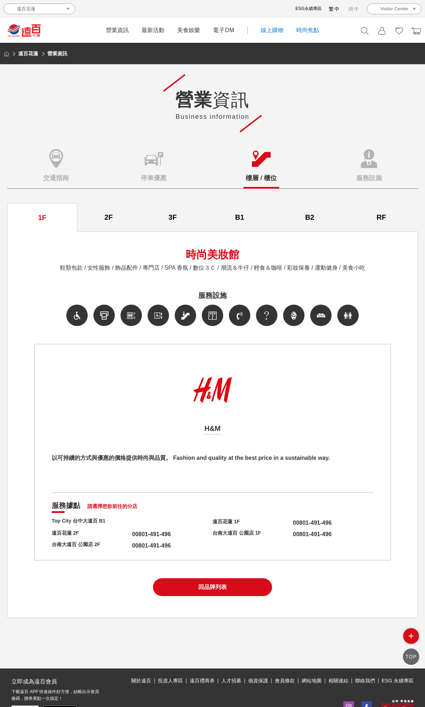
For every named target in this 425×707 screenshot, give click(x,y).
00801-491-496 (299, 523)
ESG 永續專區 (398, 680)
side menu (411, 636)
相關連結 (338, 680)
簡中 (354, 9)
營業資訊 (117, 30)
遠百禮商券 (202, 680)
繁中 (334, 9)
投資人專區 (170, 680)
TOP (411, 656)
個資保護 (258, 680)
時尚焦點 (307, 30)
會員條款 (285, 680)
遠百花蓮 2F (67, 534)
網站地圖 (312, 680)
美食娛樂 (188, 30)
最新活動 (153, 30)
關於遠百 (141, 680)
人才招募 (231, 680)
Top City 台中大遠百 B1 (82, 523)
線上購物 (272, 30)
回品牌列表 (212, 587)
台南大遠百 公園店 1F (240, 534)
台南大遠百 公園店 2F (79, 546)
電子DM (224, 30)
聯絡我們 (365, 680)
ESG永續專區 (309, 8)
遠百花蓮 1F (228, 523)
